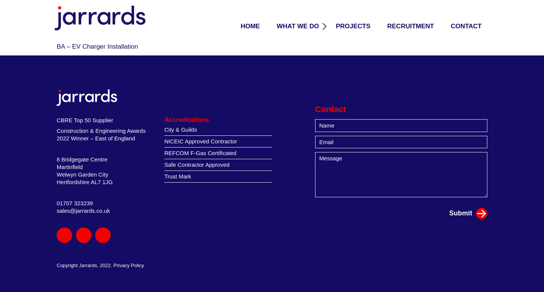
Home (250, 26)
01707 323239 (75, 203)
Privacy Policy (128, 265)
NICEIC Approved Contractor (200, 141)
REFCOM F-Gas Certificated (200, 153)
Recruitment (410, 26)
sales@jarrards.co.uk (83, 210)
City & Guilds (180, 129)
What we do (298, 26)
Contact (466, 26)
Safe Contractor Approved (197, 164)
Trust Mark (177, 176)
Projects (353, 26)
